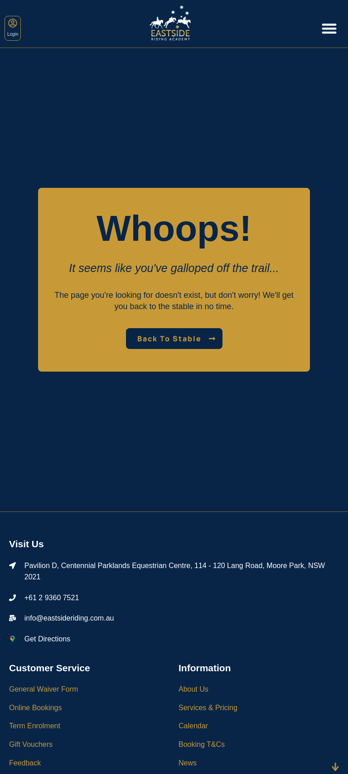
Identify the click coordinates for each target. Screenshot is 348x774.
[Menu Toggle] (329, 28)
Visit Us (26, 544)
